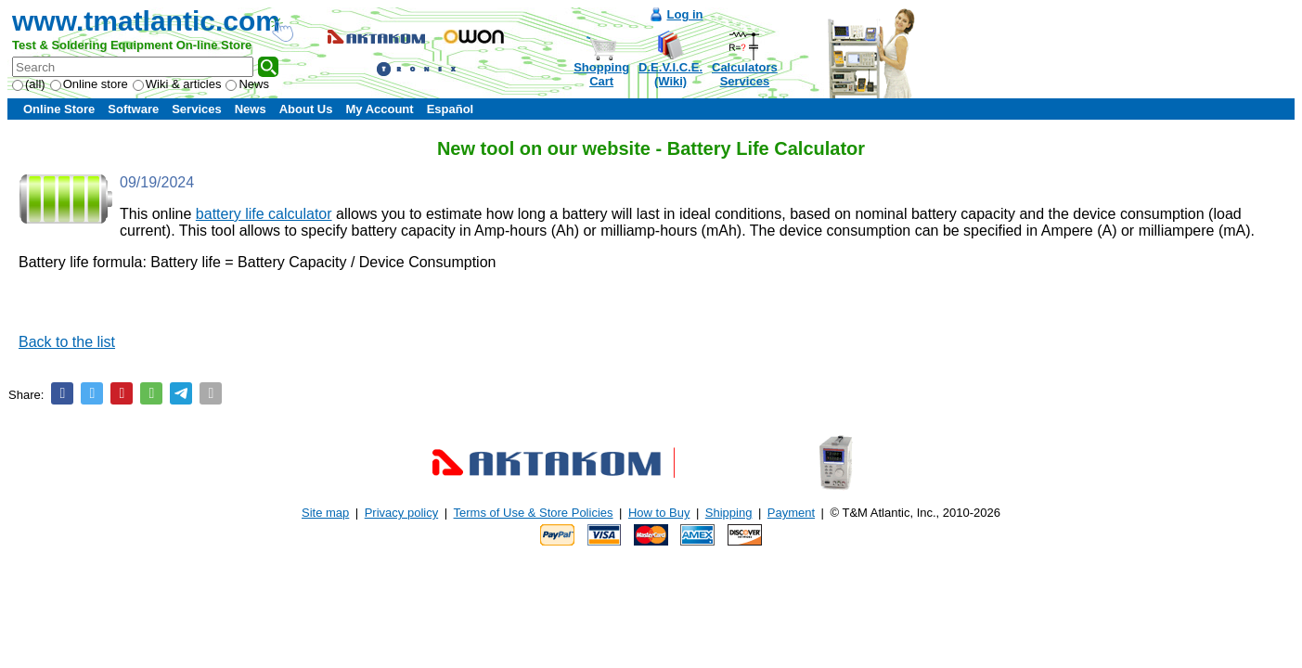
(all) (28, 84)
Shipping (729, 513)
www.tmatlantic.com (146, 21)
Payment (791, 513)
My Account (379, 109)
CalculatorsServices (745, 74)
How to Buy (659, 513)
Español (450, 109)
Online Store (59, 109)
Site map (325, 513)
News (247, 84)
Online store (89, 84)
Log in (685, 14)
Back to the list (67, 342)
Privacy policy (401, 513)
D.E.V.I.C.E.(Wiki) (670, 74)
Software (133, 109)
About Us (306, 109)
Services (197, 109)
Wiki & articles (177, 84)
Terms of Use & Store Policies (533, 513)
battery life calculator (264, 214)
